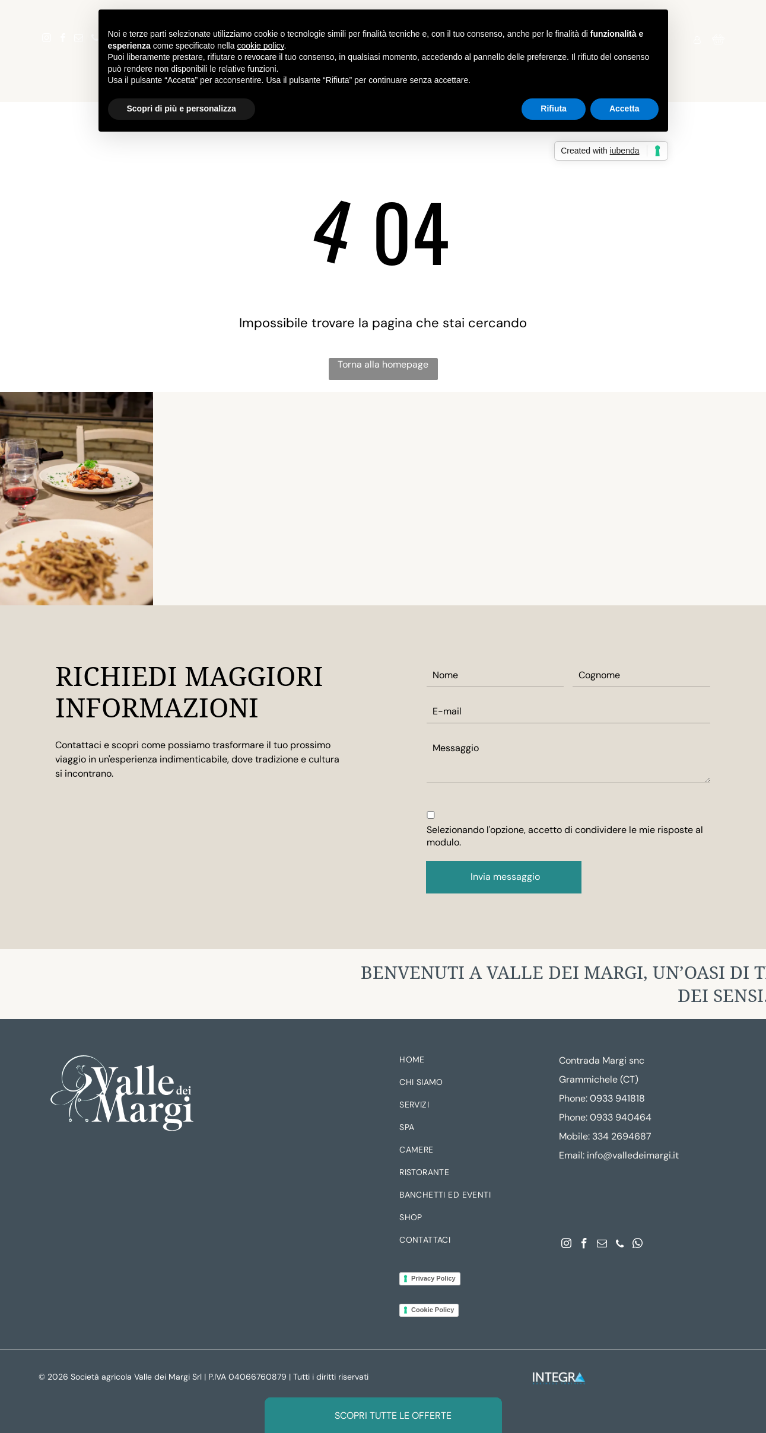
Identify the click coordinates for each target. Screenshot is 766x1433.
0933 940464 (620, 1117)
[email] (78, 39)
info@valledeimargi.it (633, 1155)
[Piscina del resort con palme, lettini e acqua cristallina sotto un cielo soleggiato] (536, 498)
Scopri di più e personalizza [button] (181, 108)
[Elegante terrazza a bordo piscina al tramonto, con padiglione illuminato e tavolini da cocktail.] (689, 498)
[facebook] (62, 39)
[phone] (619, 1245)
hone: (575, 1117)
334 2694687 (621, 1136)
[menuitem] (472, 1062)
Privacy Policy (433, 1278)
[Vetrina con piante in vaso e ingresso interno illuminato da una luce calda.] (382, 498)
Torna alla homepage (383, 364)
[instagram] (46, 39)
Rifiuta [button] (554, 108)
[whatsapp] (637, 1245)
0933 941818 (617, 1098)
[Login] (697, 39)
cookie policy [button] (260, 45)
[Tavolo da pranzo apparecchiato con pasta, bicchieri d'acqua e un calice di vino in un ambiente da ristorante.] (76, 498)
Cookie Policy (432, 1309)
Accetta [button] (624, 108)
